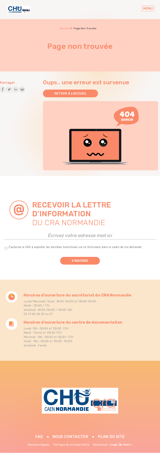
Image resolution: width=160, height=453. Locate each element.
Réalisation (112, 444)
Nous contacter (70, 436)
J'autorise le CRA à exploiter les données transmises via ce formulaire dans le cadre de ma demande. (75, 247)
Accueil (64, 28)
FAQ (39, 436)
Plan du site (111, 436)
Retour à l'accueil (70, 93)
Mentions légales (39, 444)
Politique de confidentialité (71, 444)
